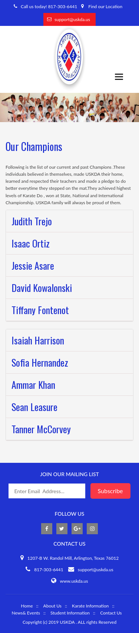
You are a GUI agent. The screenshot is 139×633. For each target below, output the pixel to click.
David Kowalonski (41, 287)
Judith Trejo (31, 221)
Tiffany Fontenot (40, 310)
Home (27, 606)
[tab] (69, 221)
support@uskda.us (72, 19)
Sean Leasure (34, 407)
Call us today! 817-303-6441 (49, 6)
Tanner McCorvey (41, 429)
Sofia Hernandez (39, 362)
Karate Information (90, 606)
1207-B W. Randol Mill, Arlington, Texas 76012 (73, 558)
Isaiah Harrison (37, 340)
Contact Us (111, 613)
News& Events (25, 613)
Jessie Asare (32, 265)
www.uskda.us (74, 581)
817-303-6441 (48, 569)
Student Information (70, 613)
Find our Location (105, 6)
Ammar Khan (33, 384)
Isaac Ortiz (30, 243)
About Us (52, 606)
